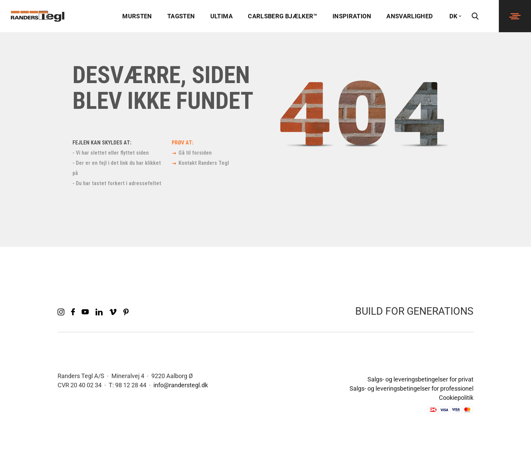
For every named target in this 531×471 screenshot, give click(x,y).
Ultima (221, 16)
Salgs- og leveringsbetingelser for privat (420, 379)
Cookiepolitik (456, 397)
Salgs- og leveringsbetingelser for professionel (411, 388)
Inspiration (352, 16)
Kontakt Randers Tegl (203, 163)
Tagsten (181, 16)
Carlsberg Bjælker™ (282, 16)
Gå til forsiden (195, 153)
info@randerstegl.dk (180, 385)
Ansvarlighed (409, 16)
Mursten (137, 16)
